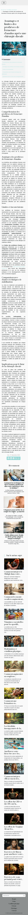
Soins (14, 901)
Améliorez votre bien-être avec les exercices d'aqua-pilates (11, 754)
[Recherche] (14, 895)
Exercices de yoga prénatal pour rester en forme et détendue (13, 879)
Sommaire (6, 59)
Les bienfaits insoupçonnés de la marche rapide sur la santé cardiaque (13, 729)
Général (14, 911)
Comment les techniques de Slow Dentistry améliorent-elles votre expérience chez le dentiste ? (14, 485)
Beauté (14, 899)
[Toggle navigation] (4, 2)
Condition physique (12, 9)
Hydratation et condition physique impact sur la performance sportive (13, 652)
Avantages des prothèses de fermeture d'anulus (13, 66)
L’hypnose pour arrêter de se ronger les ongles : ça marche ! (14, 511)
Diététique (14, 908)
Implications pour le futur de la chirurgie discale (13, 76)
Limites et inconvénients (8, 69)
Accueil (3, 9)
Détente (14, 906)
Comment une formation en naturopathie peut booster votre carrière (13, 704)
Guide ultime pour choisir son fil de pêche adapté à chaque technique (14, 537)
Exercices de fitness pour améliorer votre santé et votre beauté (13, 854)
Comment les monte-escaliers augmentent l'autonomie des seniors (13, 600)
